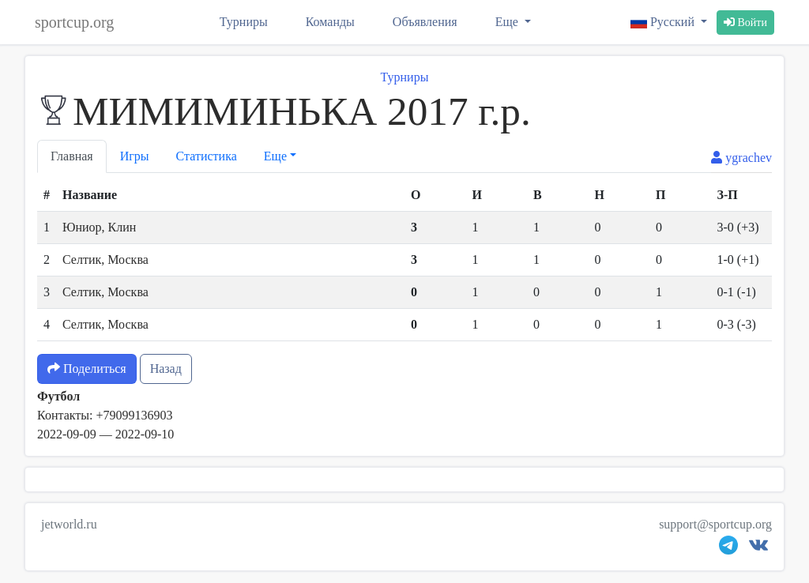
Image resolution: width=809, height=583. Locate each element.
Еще (508, 21)
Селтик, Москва (105, 259)
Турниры (244, 21)
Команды (330, 21)
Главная (72, 156)
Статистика (206, 156)
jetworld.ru (69, 524)
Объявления (425, 21)
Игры (134, 156)
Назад (166, 368)
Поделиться (86, 368)
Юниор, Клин (99, 227)
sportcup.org (74, 22)
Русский (664, 21)
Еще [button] (275, 156)
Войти (745, 22)
